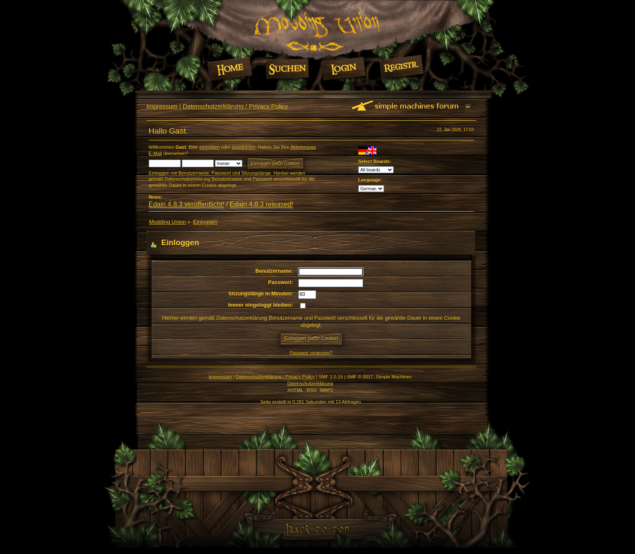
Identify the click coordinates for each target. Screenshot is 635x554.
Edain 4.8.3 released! (261, 204)
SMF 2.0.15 (331, 376)
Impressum (162, 106)
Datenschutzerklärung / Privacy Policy (235, 106)
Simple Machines (394, 376)
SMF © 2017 (360, 376)
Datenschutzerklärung (310, 383)
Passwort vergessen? (311, 352)
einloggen (209, 147)
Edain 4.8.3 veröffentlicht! (186, 204)
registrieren (243, 147)
